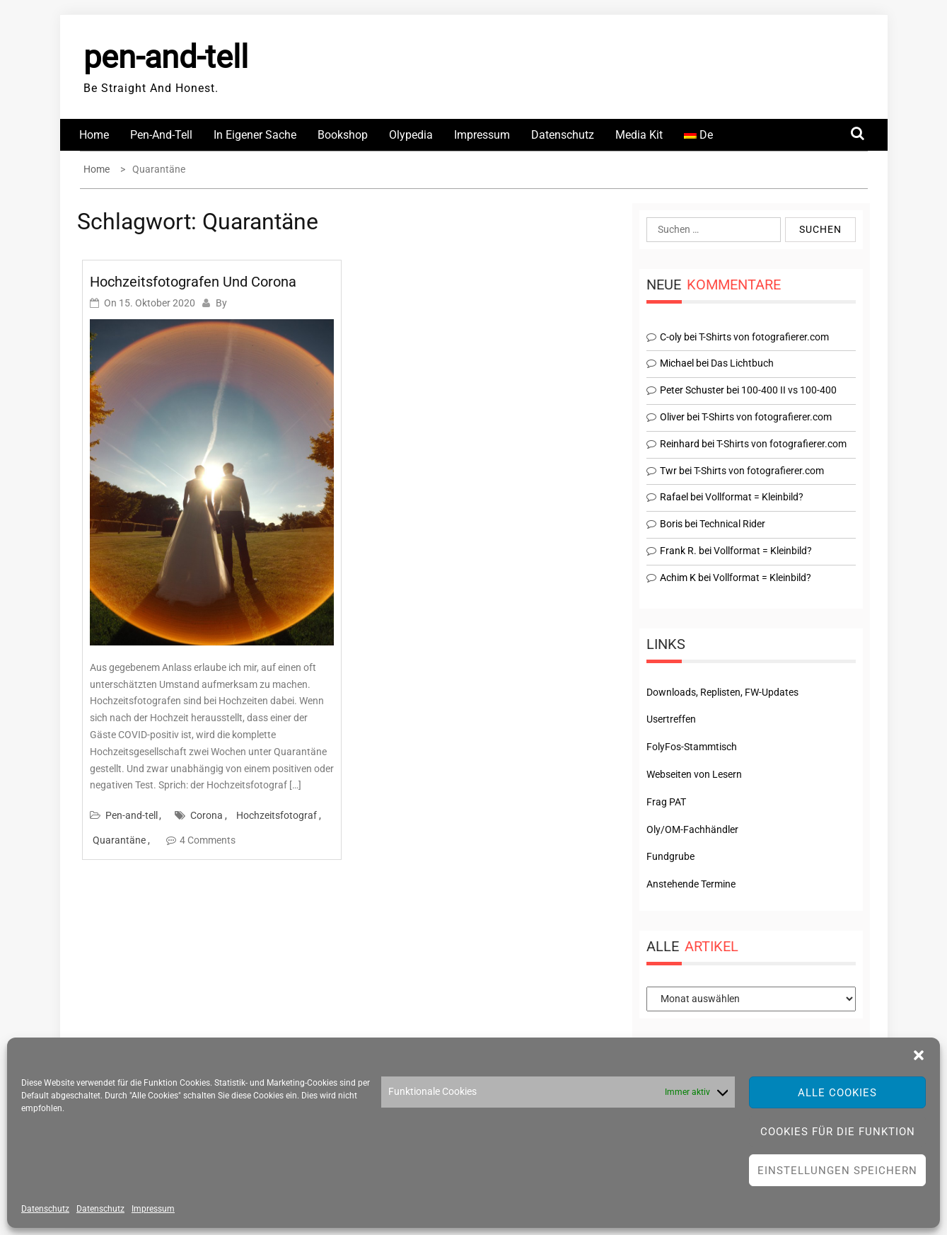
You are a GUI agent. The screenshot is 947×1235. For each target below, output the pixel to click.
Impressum (153, 1209)
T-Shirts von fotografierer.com (764, 337)
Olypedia (411, 135)
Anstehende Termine (691, 884)
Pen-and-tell (161, 135)
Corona (206, 815)
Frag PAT (666, 802)
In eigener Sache (255, 135)
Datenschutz (45, 1209)
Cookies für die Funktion (837, 1131)
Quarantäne (119, 840)
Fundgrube (670, 856)
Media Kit (639, 135)
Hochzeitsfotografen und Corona (193, 281)
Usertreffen (671, 719)
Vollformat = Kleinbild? (754, 496)
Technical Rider (732, 523)
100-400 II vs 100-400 (789, 390)
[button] (919, 1055)
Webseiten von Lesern (694, 774)
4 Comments (208, 840)
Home (94, 135)
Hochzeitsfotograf (276, 815)
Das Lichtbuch (742, 363)
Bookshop (343, 135)
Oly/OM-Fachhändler (692, 829)
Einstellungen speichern (837, 1170)
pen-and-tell (165, 57)
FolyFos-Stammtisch (691, 746)
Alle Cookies (837, 1092)
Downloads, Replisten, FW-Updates (722, 692)
